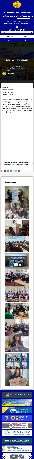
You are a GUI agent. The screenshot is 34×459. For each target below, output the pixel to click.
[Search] (31, 32)
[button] (25, 36)
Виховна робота (8, 69)
